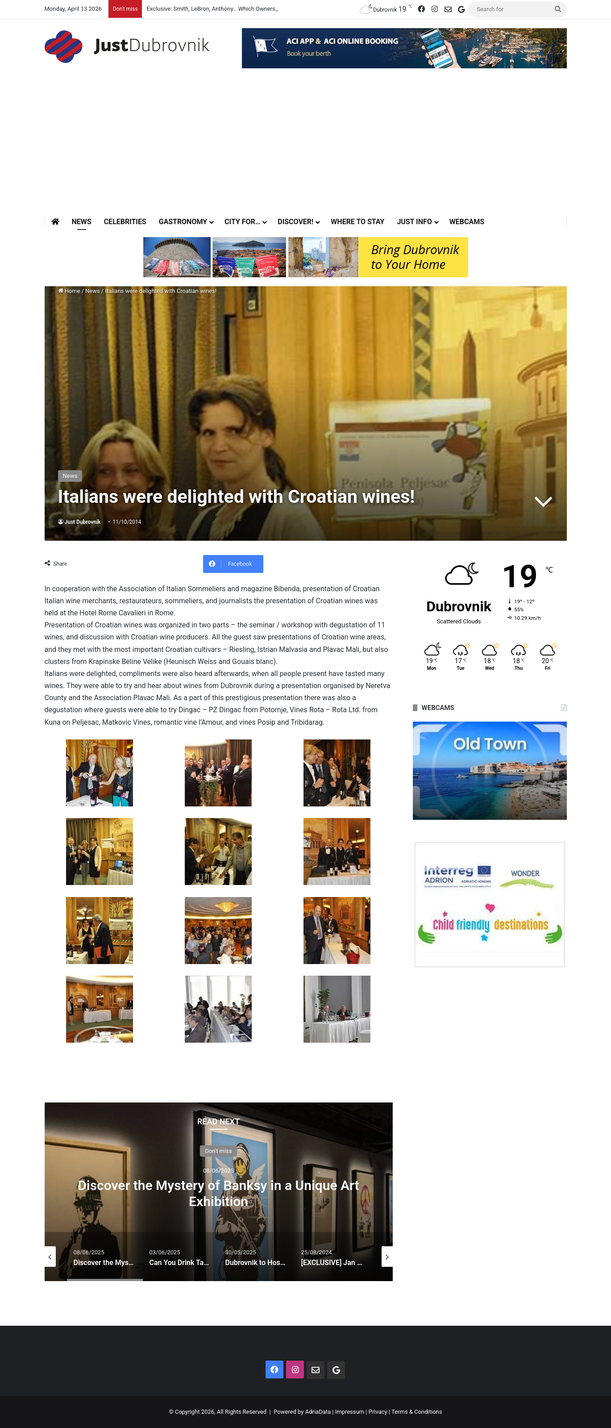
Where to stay (357, 221)
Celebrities (125, 221)
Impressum (349, 1411)
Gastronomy (183, 221)
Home (69, 291)
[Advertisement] (306, 148)
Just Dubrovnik (83, 522)
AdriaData (318, 1411)
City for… (242, 221)
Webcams (466, 221)
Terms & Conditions (416, 1411)
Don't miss (218, 1150)
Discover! (295, 221)
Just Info (414, 221)
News (81, 221)
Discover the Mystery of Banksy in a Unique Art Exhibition (218, 1193)
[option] (219, 1191)
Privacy (378, 1411)
